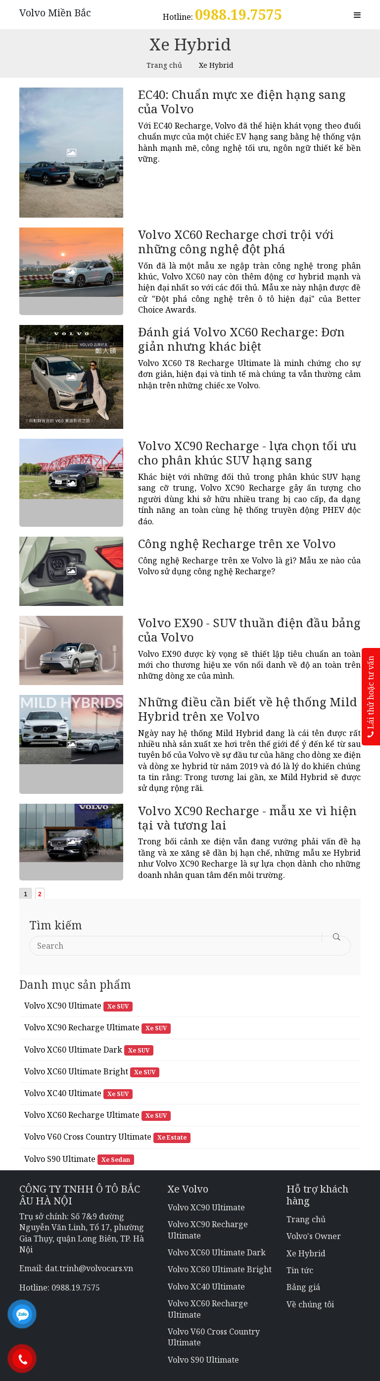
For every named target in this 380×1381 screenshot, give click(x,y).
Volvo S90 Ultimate (59, 1158)
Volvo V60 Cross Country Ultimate (87, 1136)
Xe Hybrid (306, 1253)
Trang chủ (164, 65)
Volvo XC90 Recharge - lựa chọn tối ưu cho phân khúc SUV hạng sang (247, 452)
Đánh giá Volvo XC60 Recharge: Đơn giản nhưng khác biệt (241, 338)
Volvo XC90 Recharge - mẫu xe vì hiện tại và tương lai (247, 817)
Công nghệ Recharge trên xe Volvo (237, 543)
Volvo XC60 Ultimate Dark (73, 1049)
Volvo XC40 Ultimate (62, 1093)
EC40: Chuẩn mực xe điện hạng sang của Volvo (242, 101)
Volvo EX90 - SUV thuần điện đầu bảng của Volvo (249, 629)
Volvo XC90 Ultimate (62, 1005)
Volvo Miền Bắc (55, 13)
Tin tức (299, 1270)
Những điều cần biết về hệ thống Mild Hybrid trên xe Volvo (247, 708)
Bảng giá (303, 1287)
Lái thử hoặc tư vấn (370, 696)
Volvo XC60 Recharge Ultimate (82, 1114)
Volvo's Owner (313, 1236)
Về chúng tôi (310, 1304)
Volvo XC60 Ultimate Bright (76, 1071)
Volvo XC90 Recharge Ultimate (82, 1027)
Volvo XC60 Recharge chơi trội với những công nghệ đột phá (236, 241)
